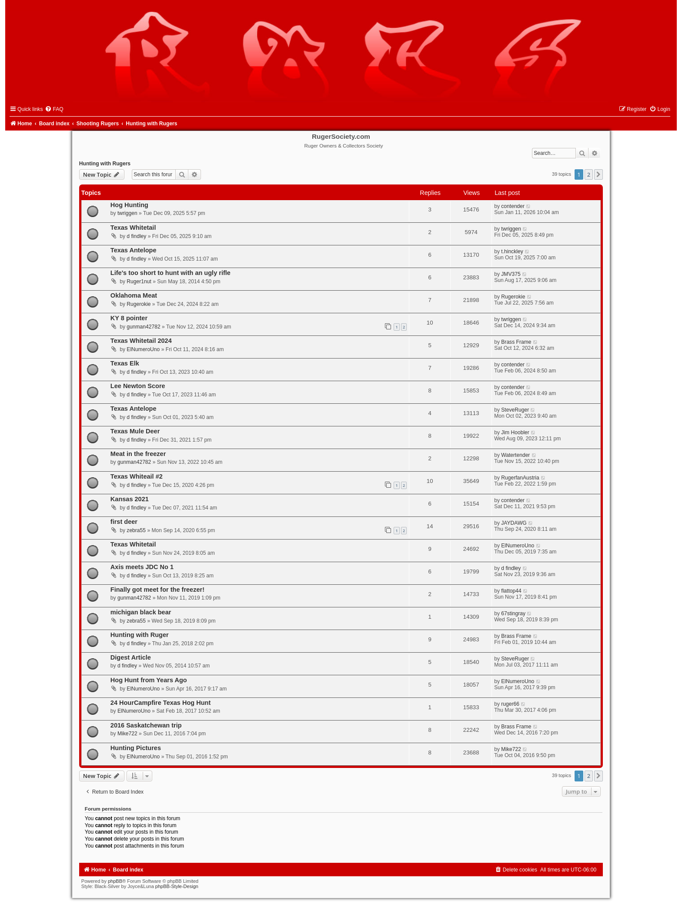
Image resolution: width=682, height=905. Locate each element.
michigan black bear (140, 612)
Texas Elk (124, 363)
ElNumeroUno (143, 349)
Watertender (515, 455)
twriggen (127, 213)
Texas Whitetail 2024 (141, 340)
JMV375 (510, 274)
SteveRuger (515, 410)
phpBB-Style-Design (176, 886)
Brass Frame (516, 342)
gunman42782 (143, 327)
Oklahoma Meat (133, 295)
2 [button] (588, 174)
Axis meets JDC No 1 (142, 566)
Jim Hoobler (515, 432)
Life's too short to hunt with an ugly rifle (170, 272)
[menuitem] (54, 109)
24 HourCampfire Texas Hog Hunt (160, 702)
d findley (136, 236)
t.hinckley (512, 251)
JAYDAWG (513, 523)
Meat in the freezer (138, 453)
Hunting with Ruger (139, 634)
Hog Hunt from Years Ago (148, 680)
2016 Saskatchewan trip (146, 725)
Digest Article (130, 657)
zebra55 (136, 530)
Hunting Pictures (135, 747)
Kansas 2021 (129, 499)
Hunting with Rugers (104, 164)
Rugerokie (138, 304)
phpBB (115, 881)
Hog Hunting (129, 204)
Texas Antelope (133, 250)
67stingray (513, 613)
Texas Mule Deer (135, 431)
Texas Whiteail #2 (136, 476)
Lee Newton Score (137, 385)
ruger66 (510, 704)
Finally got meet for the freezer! (157, 589)
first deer (123, 521)
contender (513, 206)
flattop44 (511, 591)
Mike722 (127, 734)
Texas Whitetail (133, 227)
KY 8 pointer (128, 318)
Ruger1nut (139, 281)
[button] (598, 174)
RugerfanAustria (520, 478)
